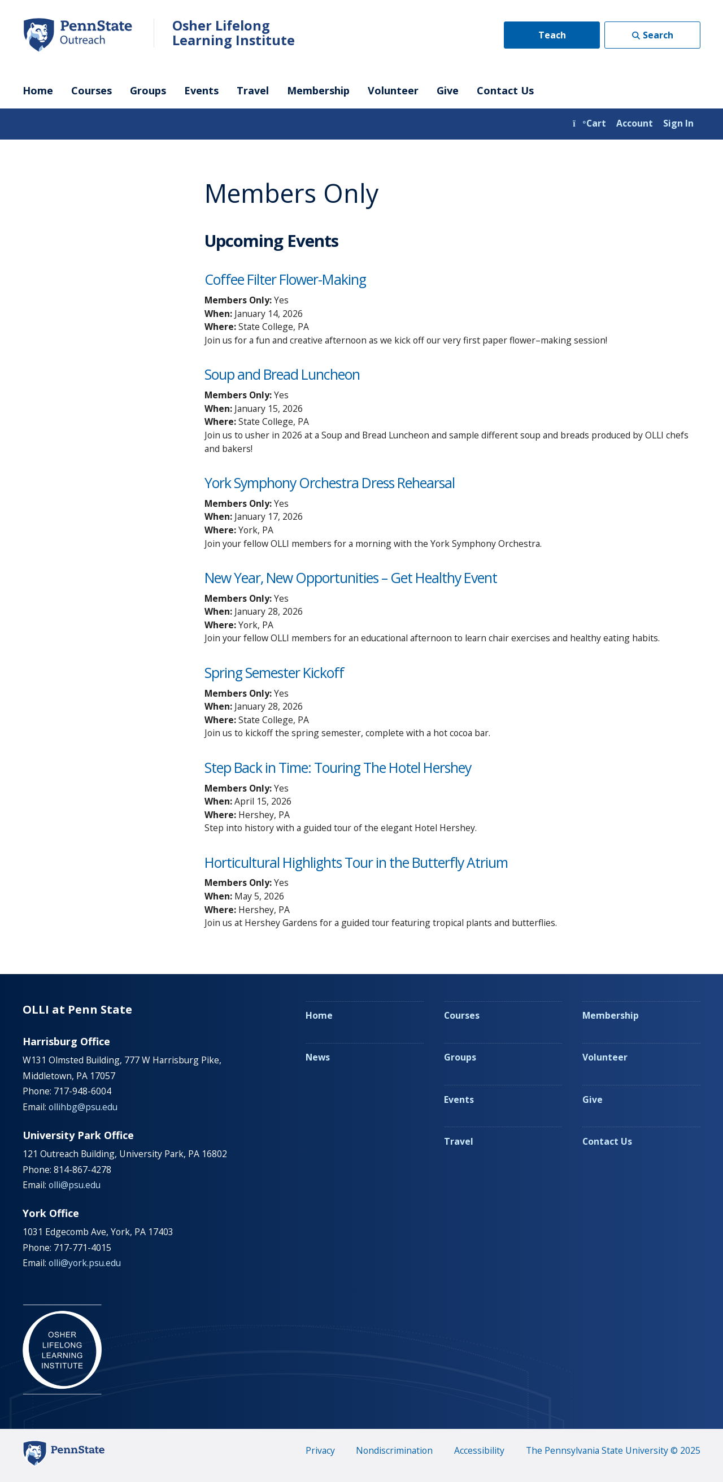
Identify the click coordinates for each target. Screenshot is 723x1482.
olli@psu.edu (75, 1185)
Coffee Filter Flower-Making (285, 279)
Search (658, 35)
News (318, 1057)
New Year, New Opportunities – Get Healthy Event (350, 577)
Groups (148, 90)
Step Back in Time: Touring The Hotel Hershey (337, 767)
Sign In (678, 123)
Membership (318, 90)
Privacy (320, 1450)
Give (448, 90)
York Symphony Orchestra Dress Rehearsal (329, 482)
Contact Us (505, 90)
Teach (552, 35)
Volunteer (393, 90)
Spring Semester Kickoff (274, 672)
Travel (253, 90)
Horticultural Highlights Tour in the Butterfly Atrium (356, 862)
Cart (589, 123)
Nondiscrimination (394, 1450)
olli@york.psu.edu (85, 1263)
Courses (91, 90)
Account (634, 123)
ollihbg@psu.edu (83, 1107)
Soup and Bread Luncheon (282, 374)
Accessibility (479, 1450)
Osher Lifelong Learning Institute (233, 33)
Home (38, 90)
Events (201, 90)
